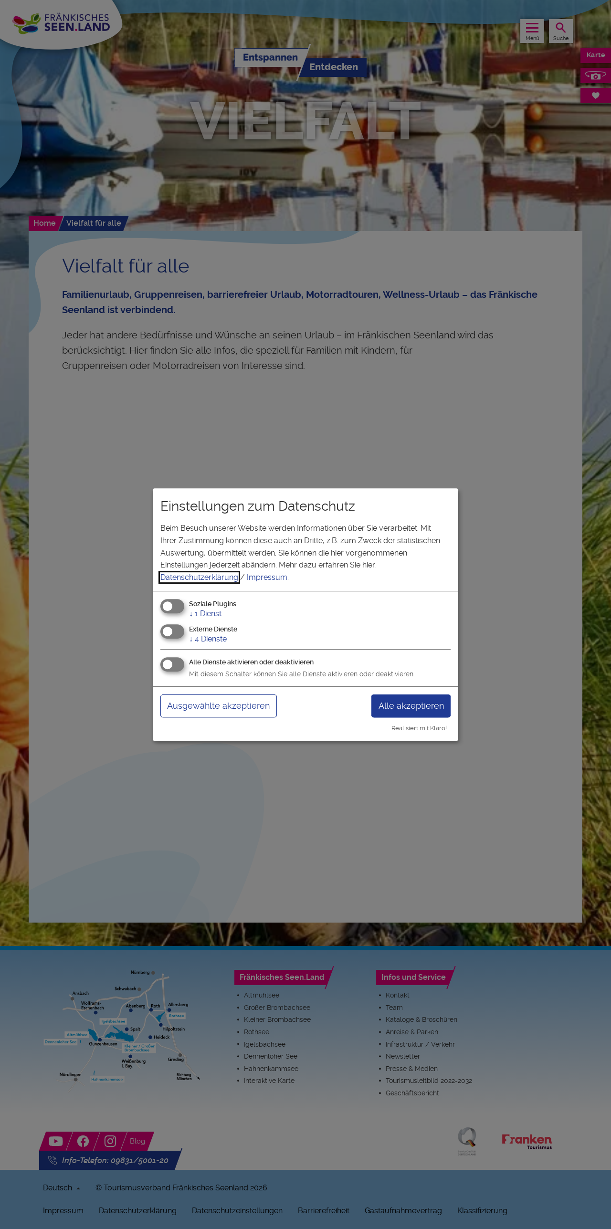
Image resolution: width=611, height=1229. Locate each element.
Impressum (267, 577)
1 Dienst (205, 614)
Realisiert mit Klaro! (419, 728)
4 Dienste (208, 638)
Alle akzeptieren (411, 706)
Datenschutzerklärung (199, 577)
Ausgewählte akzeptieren (218, 706)
